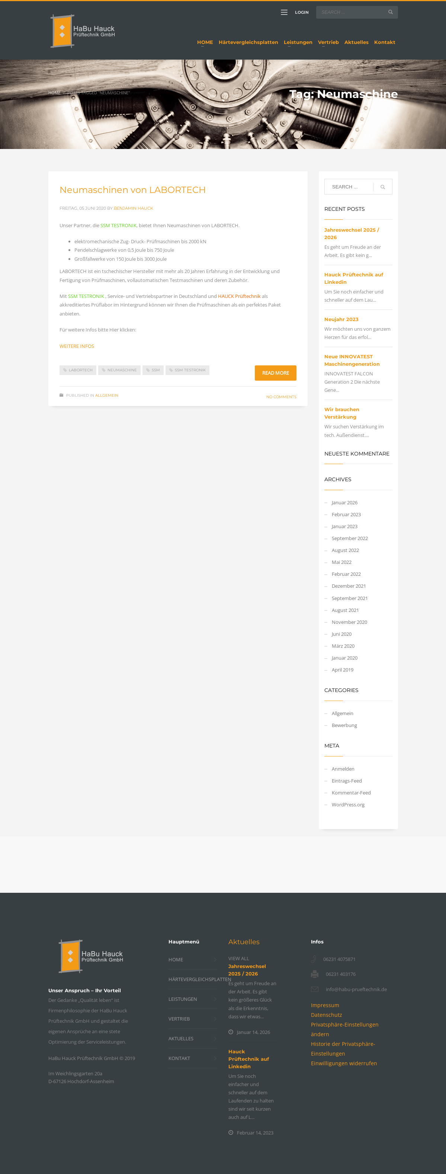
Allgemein (106, 395)
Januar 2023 (344, 526)
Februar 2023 (346, 514)
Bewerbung (344, 725)
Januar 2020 (344, 657)
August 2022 (345, 550)
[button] (344, 1063)
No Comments (281, 396)
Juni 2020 (342, 634)
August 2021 (345, 610)
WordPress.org (348, 804)
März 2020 (343, 645)
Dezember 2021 (349, 586)
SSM (156, 370)
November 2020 (349, 622)
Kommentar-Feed (351, 792)
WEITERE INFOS (77, 346)
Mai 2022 (342, 562)
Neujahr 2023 (341, 319)
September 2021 (350, 598)
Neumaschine (122, 370)
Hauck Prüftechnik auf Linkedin (248, 1058)
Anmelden (343, 768)
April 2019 (342, 669)
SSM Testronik (190, 370)
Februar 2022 (346, 574)
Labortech (81, 370)
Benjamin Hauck (133, 208)
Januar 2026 (344, 502)
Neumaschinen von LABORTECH (133, 189)
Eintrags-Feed (347, 780)
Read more (275, 372)
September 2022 (350, 538)
